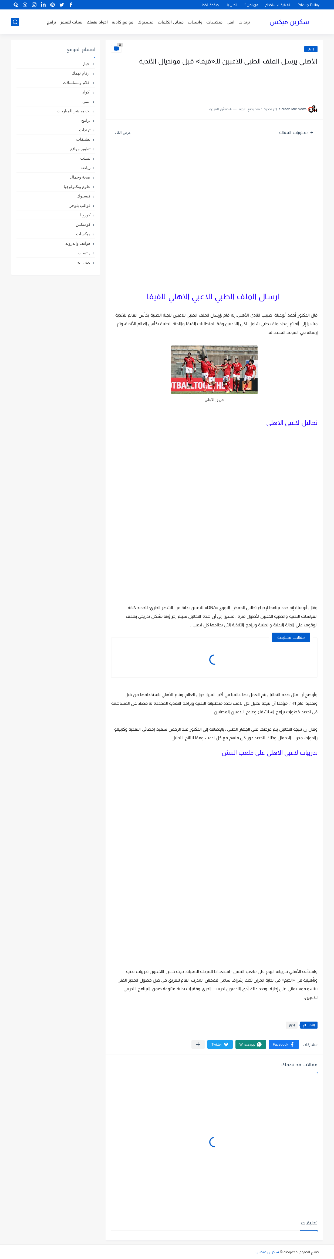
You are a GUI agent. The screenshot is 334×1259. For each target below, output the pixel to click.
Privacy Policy (308, 5)
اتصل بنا (232, 5)
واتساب (195, 22)
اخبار (311, 49)
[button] (284, 1044)
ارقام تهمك (81, 73)
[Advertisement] (264, 83)
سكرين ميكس (289, 21)
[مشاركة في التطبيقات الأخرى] (198, 1044)
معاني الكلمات (171, 22)
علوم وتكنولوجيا (77, 186)
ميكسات (214, 22)
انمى (86, 101)
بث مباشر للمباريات (73, 111)
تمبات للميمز (71, 22)
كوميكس (83, 224)
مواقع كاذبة (122, 22)
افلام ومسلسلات (76, 82)
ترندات (244, 22)
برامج (51, 22)
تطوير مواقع (80, 148)
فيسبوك (145, 22)
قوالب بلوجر (80, 205)
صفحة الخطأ (210, 5)
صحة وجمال (80, 177)
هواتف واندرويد (77, 243)
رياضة (85, 167)
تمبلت (85, 158)
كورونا (85, 215)
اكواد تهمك (97, 22)
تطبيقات (83, 139)
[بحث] (15, 22)
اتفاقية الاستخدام (278, 5)
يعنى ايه (83, 262)
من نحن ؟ (251, 5)
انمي (230, 22)
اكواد (86, 92)
